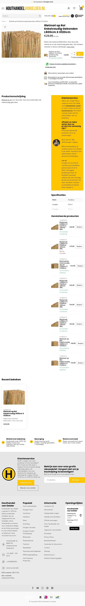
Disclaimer (47, 533)
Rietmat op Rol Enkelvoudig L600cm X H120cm (13, 413)
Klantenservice (25, 483)
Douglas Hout (28, 510)
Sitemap (47, 551)
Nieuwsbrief (48, 510)
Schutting (26, 524)
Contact (47, 548)
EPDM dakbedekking (30, 555)
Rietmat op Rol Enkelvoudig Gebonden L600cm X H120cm (28, 21)
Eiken (25, 520)
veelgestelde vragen (73, 106)
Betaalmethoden (50, 541)
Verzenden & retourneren (53, 544)
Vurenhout (26, 513)
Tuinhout (26, 544)
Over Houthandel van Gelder (51, 525)
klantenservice (67, 111)
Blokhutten (27, 537)
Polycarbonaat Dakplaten (32, 551)
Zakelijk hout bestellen (52, 517)
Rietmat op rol (7, 100)
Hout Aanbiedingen (30, 506)
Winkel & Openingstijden (53, 558)
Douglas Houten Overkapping (28, 532)
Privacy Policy (49, 537)
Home (4, 21)
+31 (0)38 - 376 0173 (11, 554)
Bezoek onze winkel (27, 488)
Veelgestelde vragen (51, 513)
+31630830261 (11, 562)
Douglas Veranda (29, 527)
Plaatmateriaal (28, 541)
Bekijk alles (74, 528)
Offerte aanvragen (50, 520)
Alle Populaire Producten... (28, 559)
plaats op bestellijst (78, 57)
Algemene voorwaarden (52, 530)
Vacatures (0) (49, 506)
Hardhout (26, 517)
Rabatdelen (27, 548)
